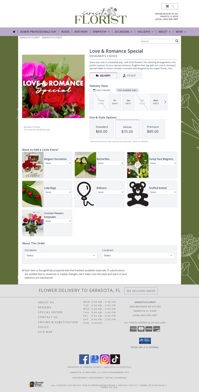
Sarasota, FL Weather (83, 372)
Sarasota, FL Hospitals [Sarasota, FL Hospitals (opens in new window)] (118, 367)
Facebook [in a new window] (121, 377)
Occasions (124, 31)
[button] (170, 6)
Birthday (81, 31)
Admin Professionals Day (38, 31)
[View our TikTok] (115, 363)
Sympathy (101, 31)
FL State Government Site (114, 372)
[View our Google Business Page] (94, 363)
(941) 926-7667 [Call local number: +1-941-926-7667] (170, 19)
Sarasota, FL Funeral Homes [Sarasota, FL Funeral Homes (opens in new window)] (84, 367)
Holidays (145, 31)
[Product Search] (157, 41)
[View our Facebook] (84, 363)
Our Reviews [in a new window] (80, 377)
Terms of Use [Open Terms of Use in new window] (109, 387)
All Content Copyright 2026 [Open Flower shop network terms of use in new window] (69, 385)
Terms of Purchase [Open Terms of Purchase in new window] (152, 385)
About (164, 31)
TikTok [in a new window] (109, 377)
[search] (176, 41)
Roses (65, 31)
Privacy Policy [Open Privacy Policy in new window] (127, 385)
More (181, 31)
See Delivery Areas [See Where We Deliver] (141, 291)
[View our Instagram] (105, 363)
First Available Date (127, 90)
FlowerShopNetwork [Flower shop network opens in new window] (101, 385)
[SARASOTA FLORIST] (101, 15)
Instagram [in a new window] (96, 377)
